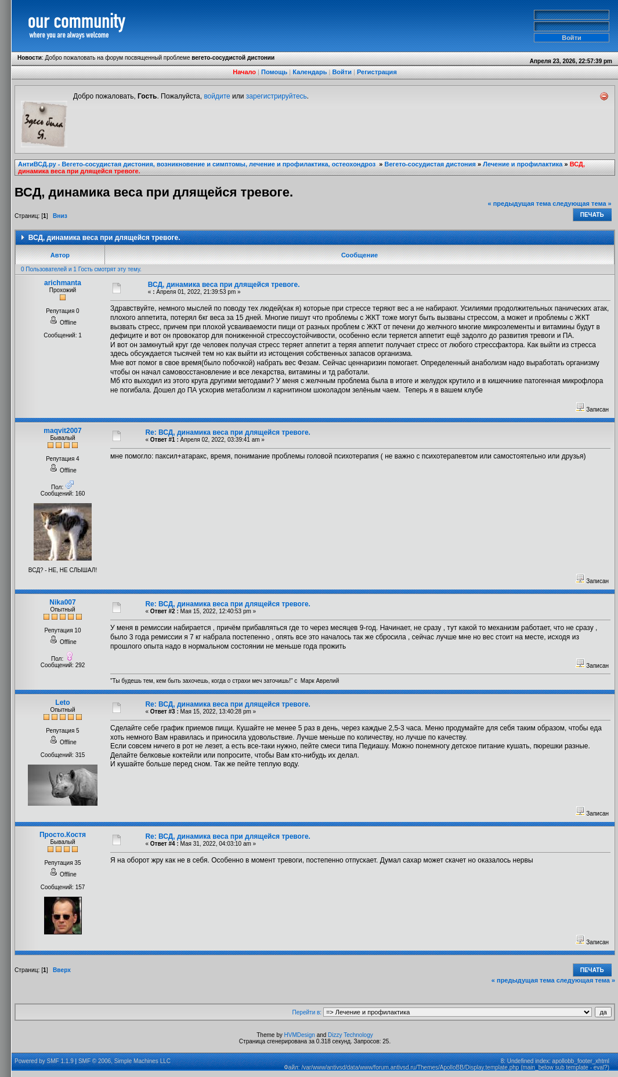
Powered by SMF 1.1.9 (44, 1061)
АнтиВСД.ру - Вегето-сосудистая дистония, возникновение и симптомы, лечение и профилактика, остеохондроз (197, 164)
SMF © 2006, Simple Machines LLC (124, 1061)
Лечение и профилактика (522, 164)
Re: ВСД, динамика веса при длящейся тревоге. (227, 432)
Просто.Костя (62, 835)
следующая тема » (581, 203)
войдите (217, 96)
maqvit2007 (62, 431)
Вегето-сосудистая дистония (430, 164)
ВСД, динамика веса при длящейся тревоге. (224, 285)
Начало (244, 71)
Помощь (274, 71)
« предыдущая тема (519, 203)
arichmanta (62, 283)
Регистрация (377, 71)
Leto (62, 702)
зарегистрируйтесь (276, 96)
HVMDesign (299, 1035)
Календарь (309, 71)
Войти (342, 71)
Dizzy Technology (350, 1035)
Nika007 (62, 602)
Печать (592, 215)
